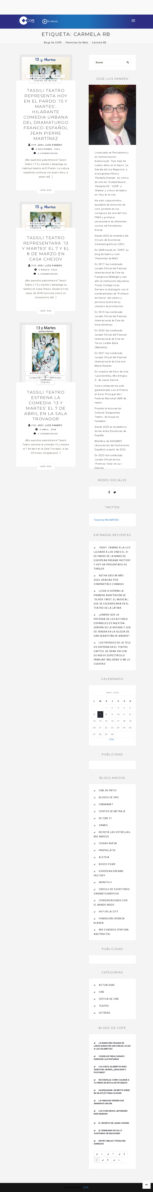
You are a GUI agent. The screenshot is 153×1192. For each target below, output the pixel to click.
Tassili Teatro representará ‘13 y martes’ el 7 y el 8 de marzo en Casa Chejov (45, 248)
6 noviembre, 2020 (46, 149)
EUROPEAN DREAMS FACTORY (108, 873)
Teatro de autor (45, 81)
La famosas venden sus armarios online (109, 1102)
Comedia (35, 228)
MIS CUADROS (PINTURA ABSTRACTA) (111, 931)
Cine (58, 76)
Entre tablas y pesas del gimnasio (110, 1142)
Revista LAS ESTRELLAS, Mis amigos (112, 834)
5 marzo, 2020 (45, 269)
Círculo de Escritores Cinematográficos (112, 891)
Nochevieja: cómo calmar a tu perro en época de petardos (111, 1081)
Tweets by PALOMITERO (106, 520)
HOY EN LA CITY (108, 911)
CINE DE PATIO (107, 790)
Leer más (46, 190)
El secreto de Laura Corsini (114, 1123)
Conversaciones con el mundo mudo (110, 902)
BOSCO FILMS (107, 864)
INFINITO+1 (105, 882)
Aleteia (104, 857)
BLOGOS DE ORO (109, 797)
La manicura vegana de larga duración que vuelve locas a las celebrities (112, 1046)
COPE (86, 1187)
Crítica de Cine (109, 999)
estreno (56, 378)
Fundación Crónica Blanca (109, 920)
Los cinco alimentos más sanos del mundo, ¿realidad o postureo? (110, 1070)
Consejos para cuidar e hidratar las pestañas (109, 1057)
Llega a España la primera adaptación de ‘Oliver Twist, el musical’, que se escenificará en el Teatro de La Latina (111, 599)
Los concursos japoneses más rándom (110, 1112)
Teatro (56, 228)
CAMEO (103, 825)
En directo (50, 21)
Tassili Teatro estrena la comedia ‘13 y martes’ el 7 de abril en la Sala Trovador (45, 405)
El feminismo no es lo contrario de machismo (108, 1132)
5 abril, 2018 (45, 429)
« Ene (111, 739)
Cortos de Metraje (112, 811)
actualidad (37, 76)
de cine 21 (105, 818)
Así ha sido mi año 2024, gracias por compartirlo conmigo (109, 579)
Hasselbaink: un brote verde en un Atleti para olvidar (112, 1091)
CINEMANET (106, 804)
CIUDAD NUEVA (108, 843)
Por (45, 145)
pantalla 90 (107, 850)
